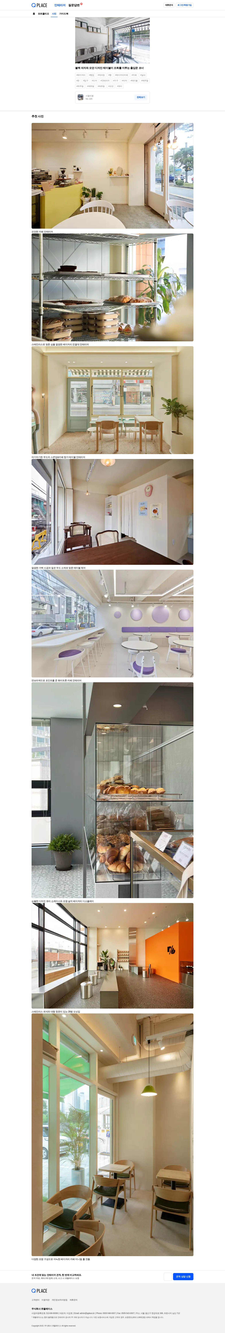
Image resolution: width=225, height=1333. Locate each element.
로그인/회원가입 (185, 5)
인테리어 (59, 5)
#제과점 (101, 75)
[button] (190, 126)
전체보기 (141, 97)
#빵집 (91, 75)
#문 (77, 80)
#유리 (119, 86)
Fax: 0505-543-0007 (125, 1313)
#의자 (124, 80)
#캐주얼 (144, 80)
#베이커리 (80, 75)
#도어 (94, 80)
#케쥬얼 (101, 86)
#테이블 (134, 80)
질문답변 (74, 5)
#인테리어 (105, 80)
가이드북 (63, 13)
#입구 (85, 80)
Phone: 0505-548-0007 (106, 1313)
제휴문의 (169, 5)
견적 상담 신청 (183, 1276)
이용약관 (45, 1300)
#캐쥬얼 (90, 86)
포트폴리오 (43, 13)
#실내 (142, 75)
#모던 (111, 86)
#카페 (134, 75)
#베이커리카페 (121, 75)
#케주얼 (79, 86)
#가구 (115, 80)
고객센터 (35, 1300)
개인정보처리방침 (59, 1300)
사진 (54, 13)
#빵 (109, 75)
